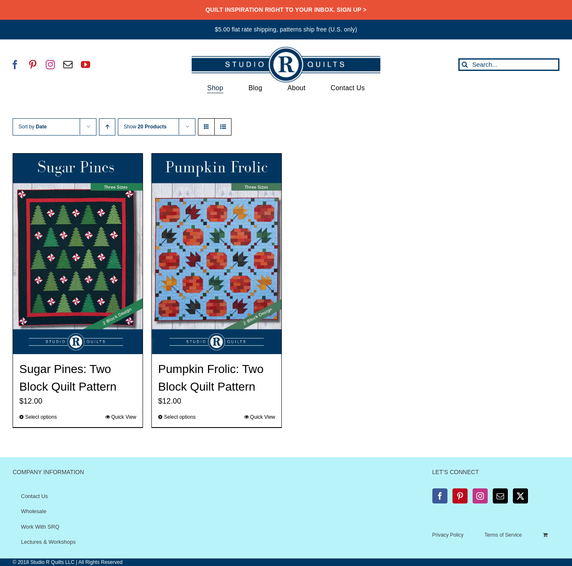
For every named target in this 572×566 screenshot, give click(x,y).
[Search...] (508, 64)
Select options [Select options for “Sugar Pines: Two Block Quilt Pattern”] (41, 417)
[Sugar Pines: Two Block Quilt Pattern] (78, 254)
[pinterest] (32, 64)
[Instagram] (480, 495)
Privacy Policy (448, 535)
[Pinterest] (460, 495)
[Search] (464, 64)
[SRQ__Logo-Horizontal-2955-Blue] (286, 49)
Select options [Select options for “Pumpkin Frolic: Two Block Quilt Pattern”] (179, 417)
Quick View (123, 417)
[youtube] (85, 64)
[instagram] (50, 64)
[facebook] (15, 64)
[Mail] (500, 495)
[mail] (68, 64)
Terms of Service (503, 535)
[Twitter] (520, 495)
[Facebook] (439, 495)
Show (145, 127)
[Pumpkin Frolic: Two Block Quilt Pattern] (216, 254)
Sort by (32, 127)
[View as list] (223, 127)
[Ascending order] (107, 127)
